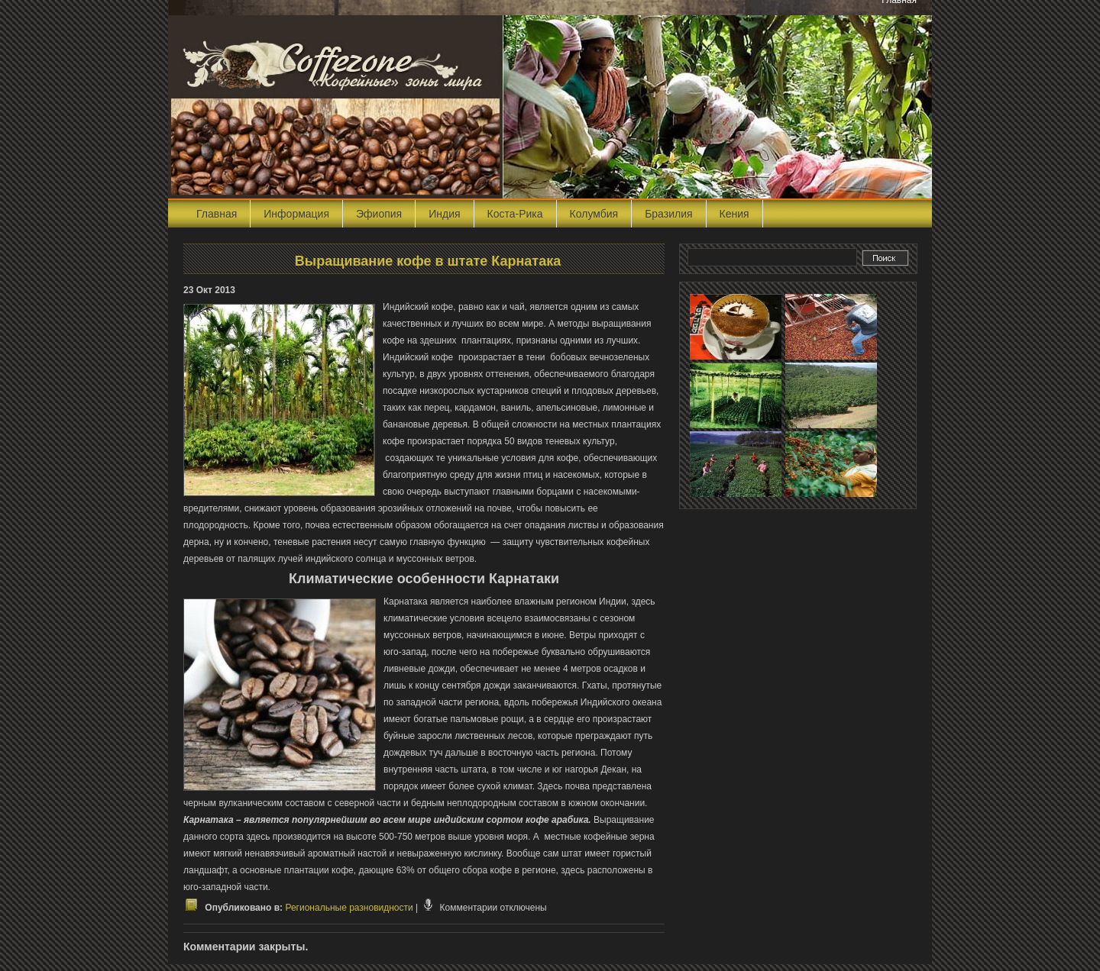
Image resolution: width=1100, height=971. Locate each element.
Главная (216, 214)
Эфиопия (379, 214)
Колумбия (594, 214)
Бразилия (668, 214)
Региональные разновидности (348, 907)
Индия (444, 214)
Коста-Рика (515, 214)
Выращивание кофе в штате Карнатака (428, 261)
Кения (734, 214)
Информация (296, 214)
